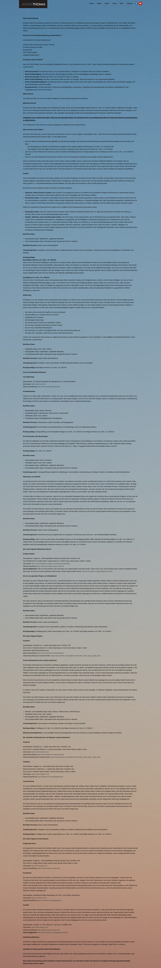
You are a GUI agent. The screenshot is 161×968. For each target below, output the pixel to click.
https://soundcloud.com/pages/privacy (50, 900)
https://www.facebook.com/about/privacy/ (51, 653)
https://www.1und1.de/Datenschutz (49, 386)
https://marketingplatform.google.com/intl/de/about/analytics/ (51, 563)
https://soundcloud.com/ (39, 898)
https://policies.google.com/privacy (49, 868)
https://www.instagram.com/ (40, 774)
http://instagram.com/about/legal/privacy (50, 777)
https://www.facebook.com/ (40, 752)
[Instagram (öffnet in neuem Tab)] (136, 3)
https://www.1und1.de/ (39, 384)
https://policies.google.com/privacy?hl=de (51, 566)
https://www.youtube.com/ (40, 927)
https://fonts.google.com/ (39, 866)
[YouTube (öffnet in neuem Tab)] (140, 3)
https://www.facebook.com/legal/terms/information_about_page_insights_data (75, 656)
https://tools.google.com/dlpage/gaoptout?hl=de (97, 571)
